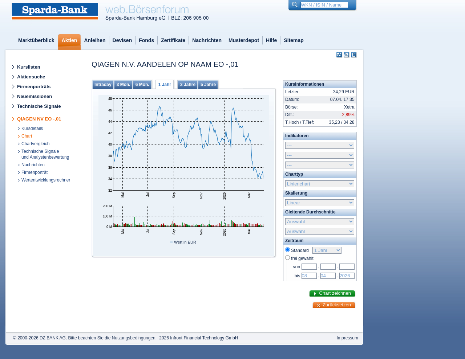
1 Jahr (164, 84)
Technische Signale (39, 106)
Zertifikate (173, 40)
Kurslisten (28, 67)
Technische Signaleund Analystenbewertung (45, 154)
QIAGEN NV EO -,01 (39, 119)
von (296, 266)
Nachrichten (207, 40)
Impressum (347, 337)
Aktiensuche (31, 76)
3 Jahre (187, 84)
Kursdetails (32, 128)
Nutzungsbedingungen (133, 337)
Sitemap (293, 40)
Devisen (122, 40)
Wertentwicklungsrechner (45, 180)
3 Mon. (123, 84)
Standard (301, 250)
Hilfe (271, 40)
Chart (26, 136)
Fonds (146, 40)
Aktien (69, 40)
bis (297, 275)
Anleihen (94, 40)
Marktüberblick (36, 40)
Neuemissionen (34, 96)
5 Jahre (208, 84)
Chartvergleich (35, 143)
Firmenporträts (33, 86)
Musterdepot (244, 40)
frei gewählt (302, 258)
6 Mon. (142, 84)
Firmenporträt (34, 172)
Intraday (103, 84)
